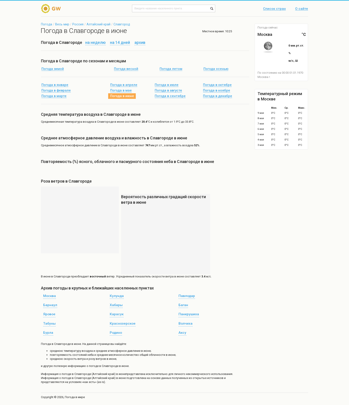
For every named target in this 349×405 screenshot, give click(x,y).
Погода (46, 24)
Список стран (274, 9)
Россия (77, 24)
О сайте (301, 9)
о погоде (65, 374)
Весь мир (62, 24)
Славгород (122, 24)
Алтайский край (98, 24)
